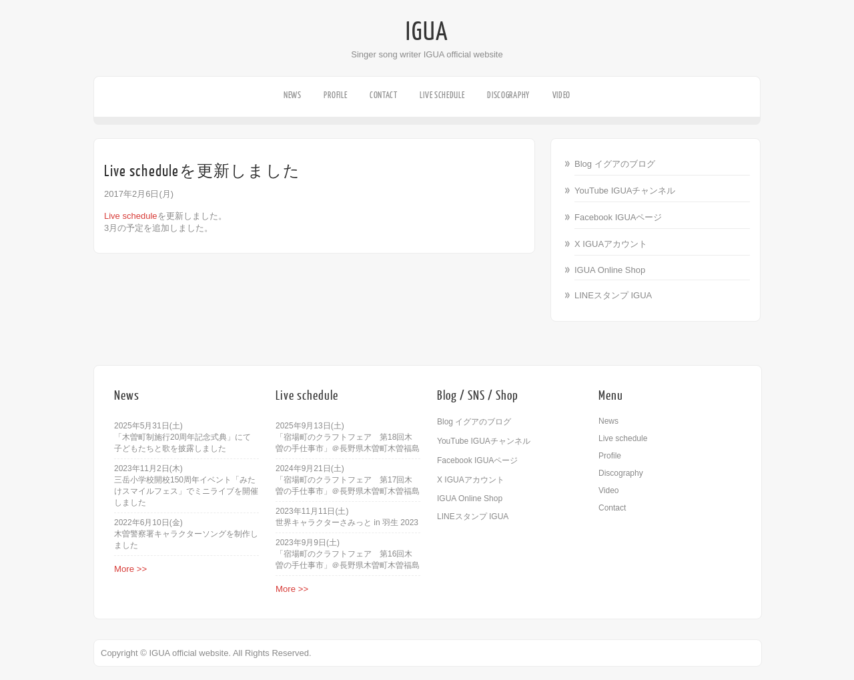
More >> (130, 569)
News (293, 95)
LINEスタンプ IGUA (613, 295)
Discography (508, 95)
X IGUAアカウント (610, 244)
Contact (384, 95)
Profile (335, 95)
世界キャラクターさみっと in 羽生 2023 (347, 522)
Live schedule (442, 95)
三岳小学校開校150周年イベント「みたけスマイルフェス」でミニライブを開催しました (186, 491)
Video (561, 95)
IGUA (427, 32)
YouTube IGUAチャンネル (624, 191)
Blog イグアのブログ (614, 164)
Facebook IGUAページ (618, 217)
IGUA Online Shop (609, 270)
